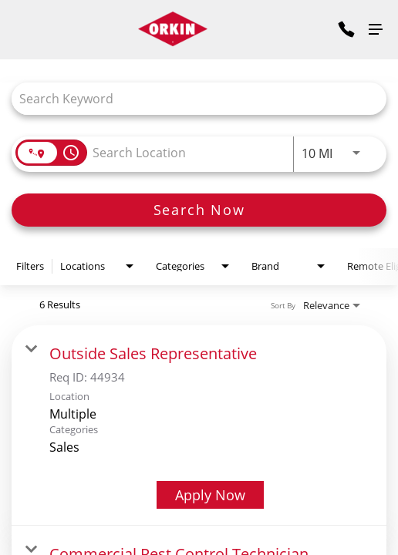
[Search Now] (199, 210)
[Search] (199, 210)
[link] (199, 425)
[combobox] (191, 98)
